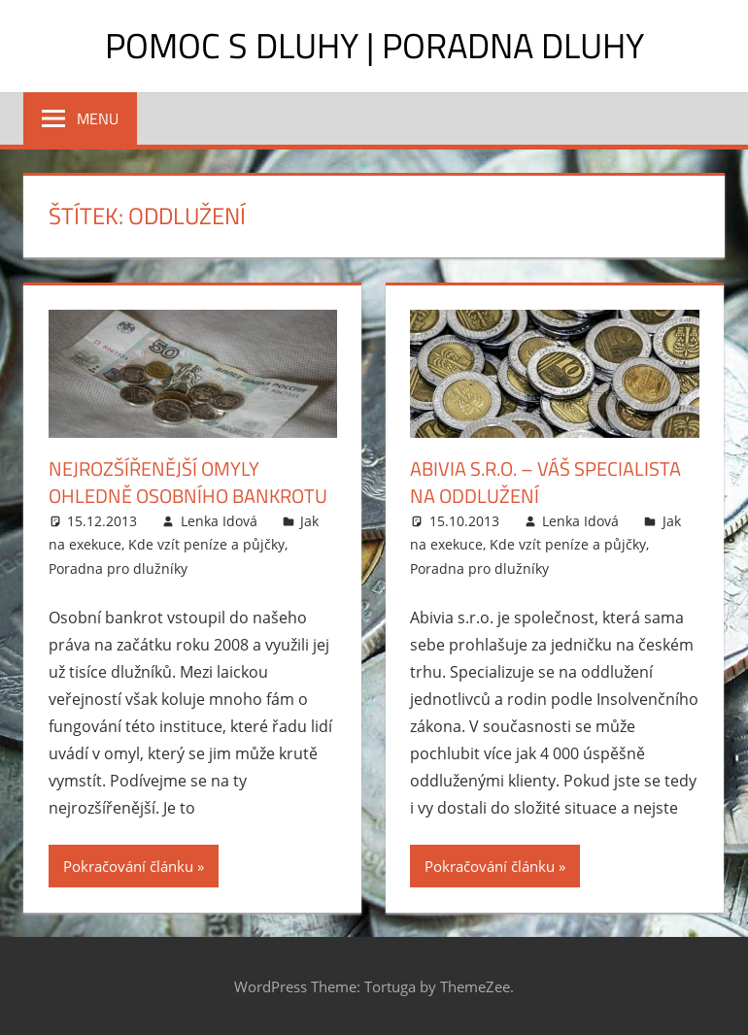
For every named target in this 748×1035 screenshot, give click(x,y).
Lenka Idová (219, 521)
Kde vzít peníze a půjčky (206, 544)
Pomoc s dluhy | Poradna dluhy (374, 45)
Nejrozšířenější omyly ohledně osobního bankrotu (188, 482)
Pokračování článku (128, 866)
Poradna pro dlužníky (118, 568)
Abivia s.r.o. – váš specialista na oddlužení (545, 482)
